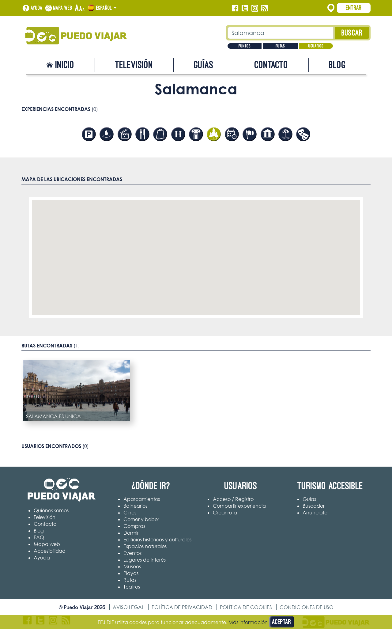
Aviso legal (128, 607)
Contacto (271, 65)
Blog (337, 65)
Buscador (314, 506)
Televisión (134, 65)
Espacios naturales (145, 546)
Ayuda (37, 8)
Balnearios (135, 506)
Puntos (245, 46)
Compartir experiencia (239, 506)
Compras (134, 526)
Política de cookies (246, 607)
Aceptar (281, 622)
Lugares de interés (144, 560)
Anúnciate (315, 513)
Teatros (131, 587)
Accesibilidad (50, 551)
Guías (203, 65)
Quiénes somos (51, 510)
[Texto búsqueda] (281, 33)
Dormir (131, 533)
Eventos (132, 553)
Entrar (354, 7)
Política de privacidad (182, 607)
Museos (132, 566)
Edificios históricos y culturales (157, 539)
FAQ (39, 537)
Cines (129, 513)
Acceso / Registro (233, 499)
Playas (130, 573)
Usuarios (315, 46)
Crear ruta (225, 513)
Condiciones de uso (307, 607)
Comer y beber (141, 519)
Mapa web (62, 8)
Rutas (280, 46)
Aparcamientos (141, 499)
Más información (248, 622)
